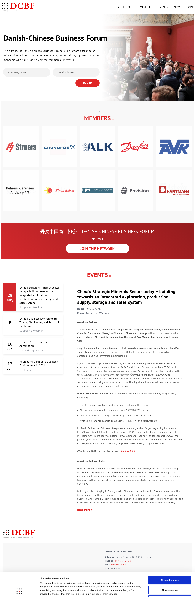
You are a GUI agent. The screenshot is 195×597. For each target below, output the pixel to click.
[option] (97, 168)
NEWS (177, 7)
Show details (158, 591)
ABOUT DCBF (126, 7)
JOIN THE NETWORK (97, 248)
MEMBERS (146, 7)
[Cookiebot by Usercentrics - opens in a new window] (19, 591)
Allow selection (169, 567)
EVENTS (163, 7)
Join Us (87, 83)
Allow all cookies (170, 557)
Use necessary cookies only (170, 577)
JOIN (190, 7)
